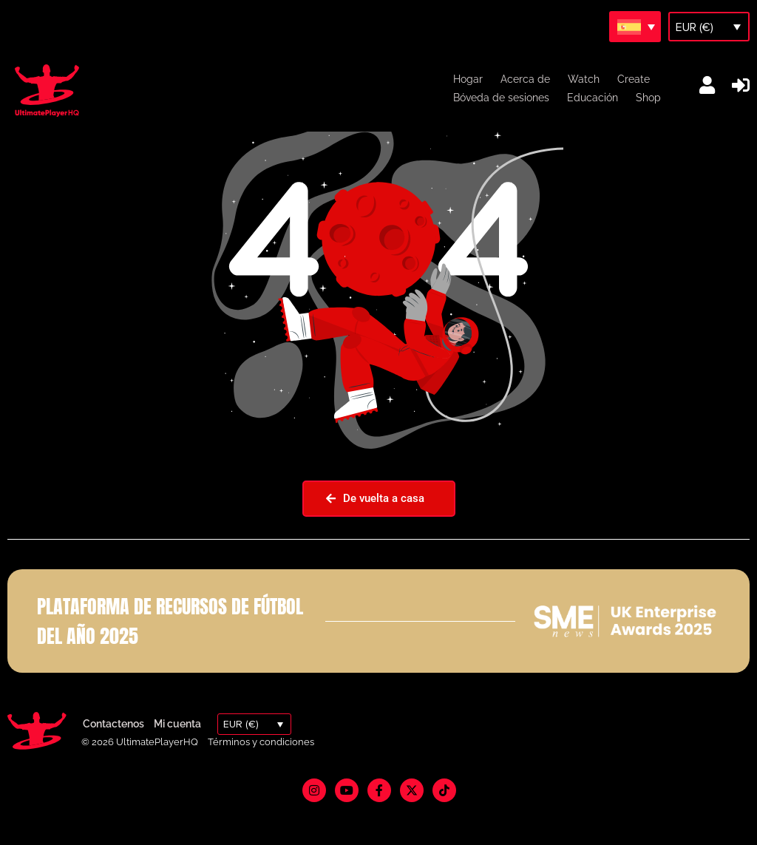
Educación (592, 97)
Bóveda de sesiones (501, 97)
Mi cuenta (177, 759)
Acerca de (525, 79)
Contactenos (113, 759)
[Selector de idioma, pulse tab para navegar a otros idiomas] (635, 27)
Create (633, 79)
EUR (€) (694, 27)
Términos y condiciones (261, 777)
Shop (648, 97)
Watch (584, 79)
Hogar (468, 79)
